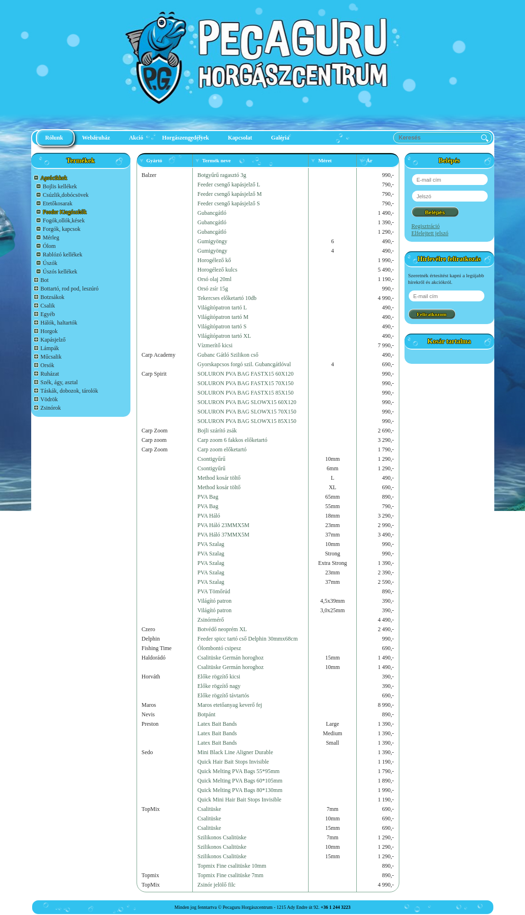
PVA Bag (208, 496)
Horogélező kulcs (217, 269)
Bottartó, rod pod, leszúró (70, 288)
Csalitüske (209, 809)
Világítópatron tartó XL (224, 336)
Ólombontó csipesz (219, 648)
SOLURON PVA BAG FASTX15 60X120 (246, 373)
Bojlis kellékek (60, 186)
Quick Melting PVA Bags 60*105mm (240, 780)
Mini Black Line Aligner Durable (235, 752)
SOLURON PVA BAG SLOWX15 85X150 (247, 421)
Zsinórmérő (211, 619)
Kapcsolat (240, 137)
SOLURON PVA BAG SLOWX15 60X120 (247, 402)
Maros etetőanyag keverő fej (230, 705)
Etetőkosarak (58, 203)
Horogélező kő (214, 260)
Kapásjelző (53, 339)
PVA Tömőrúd (214, 591)
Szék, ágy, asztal (59, 382)
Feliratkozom (432, 314)
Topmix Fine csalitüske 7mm (230, 875)
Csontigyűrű (211, 459)
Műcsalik (51, 356)
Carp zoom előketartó (222, 449)
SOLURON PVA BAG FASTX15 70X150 (246, 383)
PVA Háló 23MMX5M (224, 525)
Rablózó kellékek (63, 254)
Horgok (49, 331)
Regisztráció (426, 226)
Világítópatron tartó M (223, 317)
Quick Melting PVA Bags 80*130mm (240, 790)
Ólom (49, 246)
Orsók (47, 365)
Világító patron (215, 601)
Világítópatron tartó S (222, 326)
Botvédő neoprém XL (222, 629)
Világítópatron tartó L (222, 307)
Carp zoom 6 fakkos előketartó (232, 440)
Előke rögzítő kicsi (219, 676)
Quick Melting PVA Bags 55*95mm (239, 771)
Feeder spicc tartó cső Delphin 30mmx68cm (248, 638)
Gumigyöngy (212, 241)
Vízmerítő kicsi (215, 345)
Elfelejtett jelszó (430, 233)
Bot (45, 280)
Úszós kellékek (60, 271)
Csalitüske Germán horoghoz (231, 657)
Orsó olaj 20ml (215, 279)
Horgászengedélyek (185, 137)
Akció (136, 137)
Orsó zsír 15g (213, 288)
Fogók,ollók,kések (64, 220)
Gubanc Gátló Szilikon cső (228, 355)
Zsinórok (51, 408)
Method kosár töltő (219, 478)
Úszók (50, 263)
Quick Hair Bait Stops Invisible (233, 761)
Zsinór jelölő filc (217, 884)
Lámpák (50, 348)
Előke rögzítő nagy (219, 686)
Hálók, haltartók (59, 322)
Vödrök (49, 399)
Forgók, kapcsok (62, 229)
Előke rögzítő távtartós (223, 695)
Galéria (280, 137)
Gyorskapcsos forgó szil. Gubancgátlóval (244, 364)
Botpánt (206, 714)
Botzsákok (53, 297)
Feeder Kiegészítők (65, 212)
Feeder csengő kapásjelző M (230, 194)
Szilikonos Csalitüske (222, 837)
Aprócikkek (54, 178)
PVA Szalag (211, 544)
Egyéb (48, 314)
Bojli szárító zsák (217, 430)
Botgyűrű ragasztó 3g (222, 175)
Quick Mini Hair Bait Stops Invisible (240, 799)
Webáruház (96, 137)
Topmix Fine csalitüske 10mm (232, 865)
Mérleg (51, 237)
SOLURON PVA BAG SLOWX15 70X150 (247, 411)
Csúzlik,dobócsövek (66, 195)
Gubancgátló (212, 213)
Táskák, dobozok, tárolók (69, 390)
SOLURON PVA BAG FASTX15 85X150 (246, 392)
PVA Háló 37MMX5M (224, 534)
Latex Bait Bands (217, 724)
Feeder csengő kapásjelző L (229, 184)
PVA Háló (209, 515)
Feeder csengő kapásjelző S (229, 203)
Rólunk (54, 137)
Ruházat (50, 373)
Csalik (48, 305)
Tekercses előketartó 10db (227, 298)
